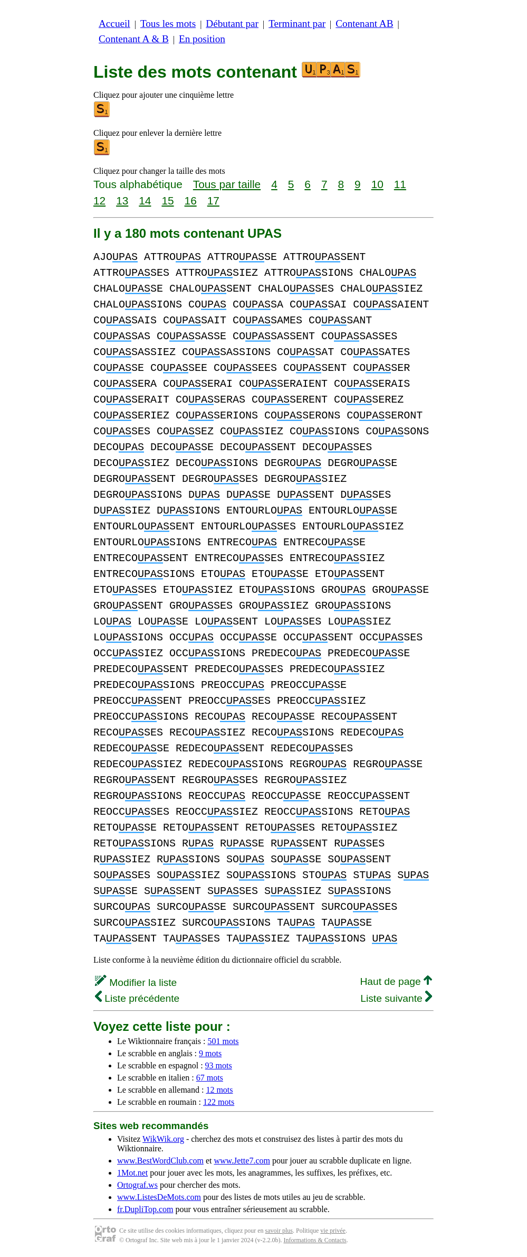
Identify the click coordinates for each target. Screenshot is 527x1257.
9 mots (210, 1053)
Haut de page (396, 981)
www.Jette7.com (242, 1160)
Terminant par (297, 23)
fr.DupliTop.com (145, 1209)
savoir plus (279, 1230)
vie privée (333, 1230)
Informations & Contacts (314, 1240)
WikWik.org (163, 1138)
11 (400, 184)
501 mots (222, 1041)
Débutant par (232, 23)
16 (191, 200)
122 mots (218, 1101)
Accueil (114, 23)
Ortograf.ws (137, 1184)
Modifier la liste (136, 982)
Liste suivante (396, 998)
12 (99, 200)
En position (202, 38)
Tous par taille (227, 184)
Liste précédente (137, 998)
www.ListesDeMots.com (159, 1197)
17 (213, 200)
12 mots (219, 1089)
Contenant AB (364, 23)
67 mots (209, 1077)
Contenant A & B (134, 38)
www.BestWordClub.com (160, 1160)
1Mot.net (132, 1172)
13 (122, 200)
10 (377, 184)
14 (145, 200)
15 (167, 200)
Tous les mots (168, 23)
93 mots (218, 1065)
